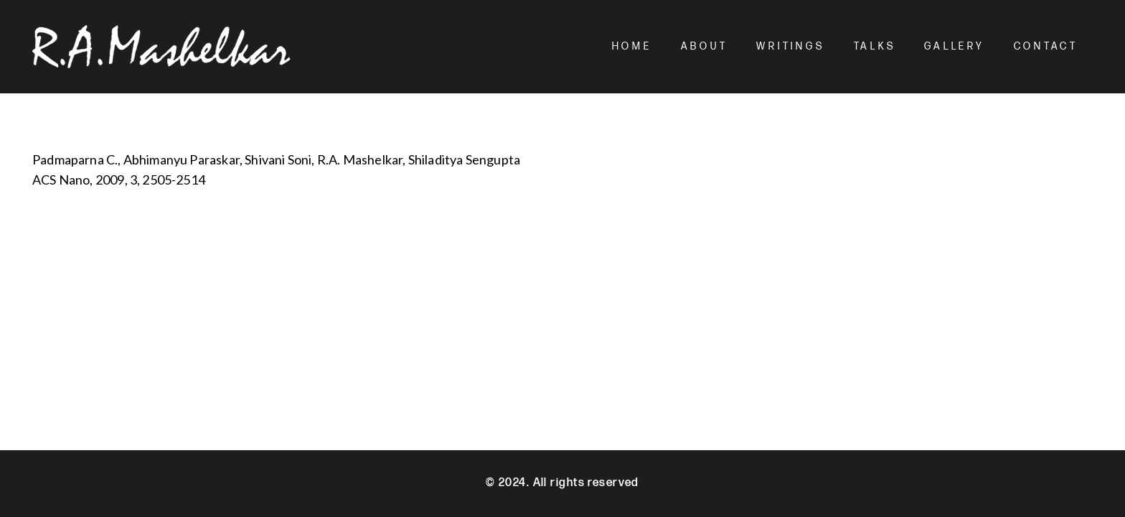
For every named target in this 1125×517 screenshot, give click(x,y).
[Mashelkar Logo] (161, 46)
